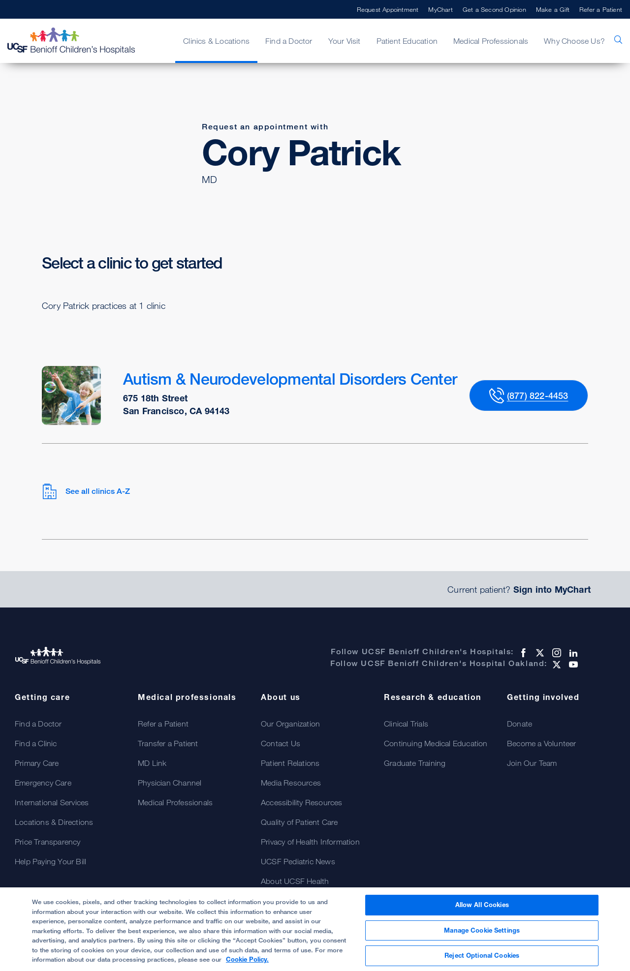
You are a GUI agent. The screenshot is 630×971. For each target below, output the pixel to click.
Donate (519, 723)
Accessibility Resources (302, 802)
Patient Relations (290, 763)
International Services (52, 802)
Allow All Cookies (482, 910)
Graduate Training (414, 763)
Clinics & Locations (216, 40)
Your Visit (344, 40)
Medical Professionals (490, 40)
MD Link (152, 763)
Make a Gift (552, 9)
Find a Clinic (36, 743)
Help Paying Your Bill (50, 861)
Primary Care (37, 763)
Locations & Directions (54, 822)
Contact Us (280, 743)
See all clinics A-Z (86, 491)
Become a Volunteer (541, 743)
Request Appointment (388, 9)
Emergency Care (43, 782)
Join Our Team (532, 763)
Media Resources (291, 782)
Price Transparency (48, 841)
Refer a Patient (600, 9)
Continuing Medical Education (436, 743)
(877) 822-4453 (537, 395)
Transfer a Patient (168, 743)
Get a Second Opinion (494, 9)
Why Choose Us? (574, 40)
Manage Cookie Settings (482, 935)
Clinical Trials (406, 723)
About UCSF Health (295, 881)
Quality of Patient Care (299, 822)
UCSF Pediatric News (298, 861)
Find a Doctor (289, 40)
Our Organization (290, 723)
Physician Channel (169, 782)
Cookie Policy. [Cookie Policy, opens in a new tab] (247, 965)
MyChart (440, 9)
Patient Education (407, 40)
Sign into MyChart (552, 589)
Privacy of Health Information (310, 841)
